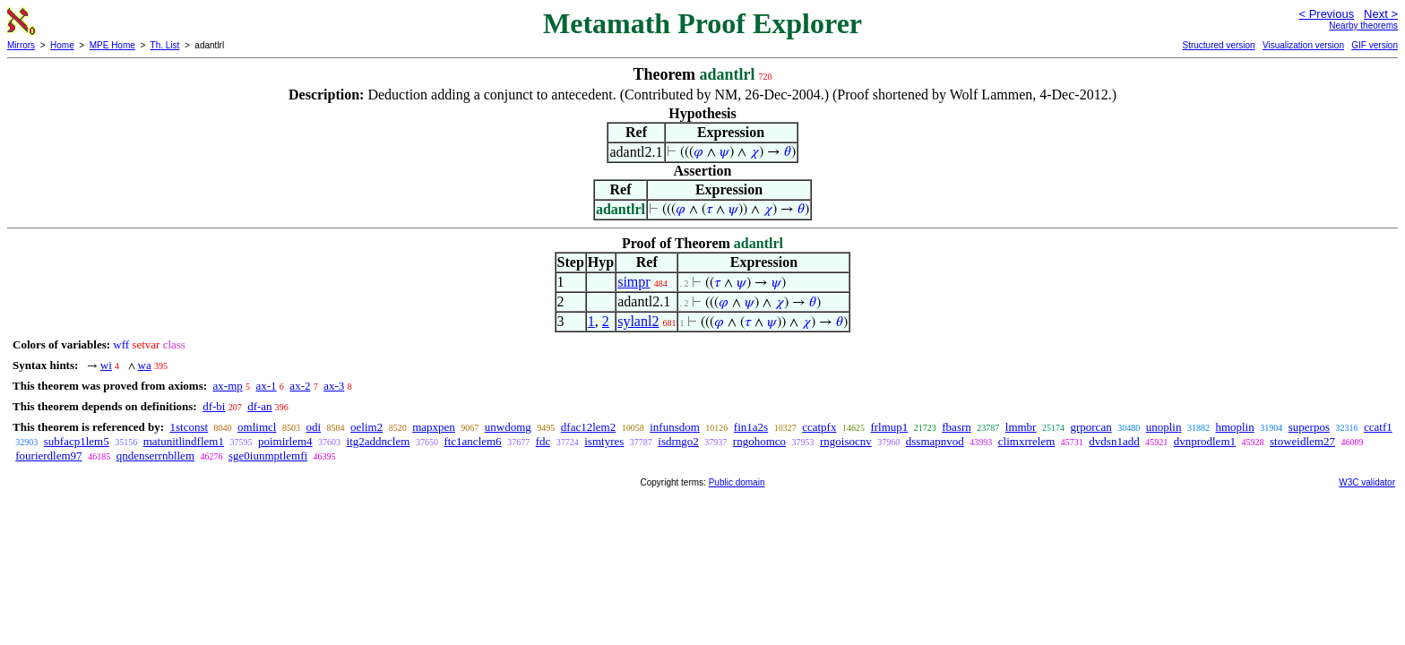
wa (144, 365)
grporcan (1090, 427)
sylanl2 (638, 321)
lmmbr (1021, 427)
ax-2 (299, 385)
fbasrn (956, 427)
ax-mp (228, 385)
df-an (259, 406)
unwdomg (508, 427)
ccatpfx (819, 427)
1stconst (188, 427)
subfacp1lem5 (76, 441)
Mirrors (21, 45)
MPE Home (112, 45)
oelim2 (366, 427)
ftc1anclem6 (472, 441)
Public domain (737, 482)
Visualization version (1303, 45)
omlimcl (256, 427)
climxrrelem (1027, 441)
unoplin (1164, 427)
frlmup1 (889, 427)
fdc (543, 441)
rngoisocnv (846, 441)
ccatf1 (1378, 427)
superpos (1309, 427)
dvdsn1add (1114, 441)
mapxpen (433, 427)
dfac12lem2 (588, 427)
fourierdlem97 (48, 455)
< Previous (1326, 14)
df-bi (214, 406)
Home (62, 45)
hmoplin (1234, 427)
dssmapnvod (935, 441)
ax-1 (266, 385)
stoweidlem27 (1302, 441)
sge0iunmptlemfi (267, 455)
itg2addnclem (378, 441)
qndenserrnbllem (155, 455)
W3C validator (1367, 482)
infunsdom (675, 427)
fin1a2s (751, 427)
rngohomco (759, 441)
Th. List (165, 45)
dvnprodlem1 (1205, 441)
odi (313, 427)
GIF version (1374, 45)
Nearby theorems (1363, 25)
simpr (633, 281)
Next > (1381, 14)
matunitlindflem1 (183, 441)
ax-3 (333, 385)
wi (106, 365)
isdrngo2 (678, 441)
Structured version (1218, 45)
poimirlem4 (285, 441)
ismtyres (604, 441)
